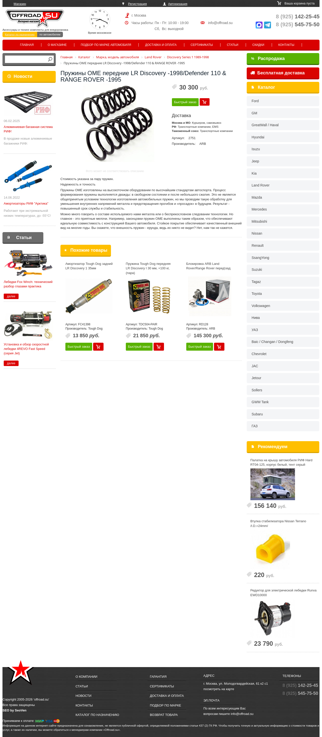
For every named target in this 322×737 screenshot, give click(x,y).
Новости (23, 76)
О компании (86, 676)
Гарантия (158, 676)
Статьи (232, 45)
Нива (256, 318)
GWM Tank (260, 402)
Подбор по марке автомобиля (106, 45)
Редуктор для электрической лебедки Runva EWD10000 (283, 592)
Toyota (257, 294)
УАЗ (255, 330)
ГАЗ (255, 426)
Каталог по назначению (20, 34)
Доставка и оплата (161, 45)
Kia (254, 173)
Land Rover (260, 185)
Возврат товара (164, 715)
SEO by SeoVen (14, 710)
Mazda (257, 197)
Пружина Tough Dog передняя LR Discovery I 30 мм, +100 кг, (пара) (148, 268)
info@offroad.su (220, 23)
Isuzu (256, 149)
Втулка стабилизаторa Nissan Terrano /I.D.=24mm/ (278, 523)
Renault (258, 245)
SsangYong (260, 258)
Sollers (257, 390)
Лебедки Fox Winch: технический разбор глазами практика (28, 284)
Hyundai (258, 137)
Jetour (256, 378)
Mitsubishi (259, 221)
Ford (255, 101)
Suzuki (257, 270)
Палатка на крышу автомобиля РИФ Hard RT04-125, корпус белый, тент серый (281, 462)
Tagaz (256, 282)
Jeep (255, 161)
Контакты (286, 45)
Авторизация (178, 4)
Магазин (20, 4)
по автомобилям (50, 34)
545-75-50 (298, 24)
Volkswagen (261, 306)
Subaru (257, 414)
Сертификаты (202, 45)
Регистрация (137, 4)
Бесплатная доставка (277, 72)
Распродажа (268, 58)
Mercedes (259, 209)
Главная (27, 45)
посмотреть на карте (218, 689)
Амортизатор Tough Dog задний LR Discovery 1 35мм (89, 266)
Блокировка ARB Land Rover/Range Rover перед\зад (208, 266)
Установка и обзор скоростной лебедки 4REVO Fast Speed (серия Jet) (26, 348)
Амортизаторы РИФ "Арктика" (26, 203)
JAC (255, 366)
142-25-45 (298, 16)
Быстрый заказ (185, 102)
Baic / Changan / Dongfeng (272, 342)
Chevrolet (259, 354)
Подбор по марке (165, 705)
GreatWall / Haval (265, 125)
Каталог (266, 87)
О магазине (57, 45)
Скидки (258, 45)
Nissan (257, 233)
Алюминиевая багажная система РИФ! (28, 129)
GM (254, 113)
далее (11, 296)
